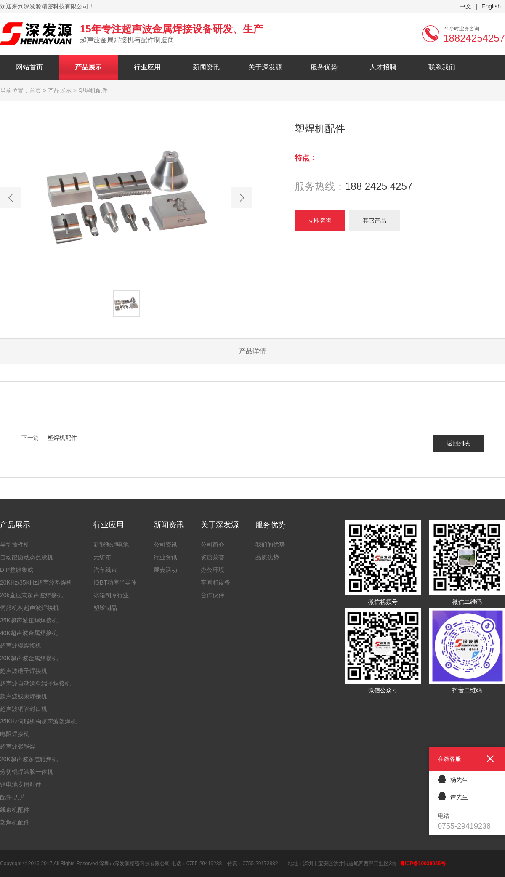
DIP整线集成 (16, 569)
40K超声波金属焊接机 (29, 633)
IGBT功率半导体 (115, 582)
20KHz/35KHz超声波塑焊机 (36, 582)
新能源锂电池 (111, 544)
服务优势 (324, 67)
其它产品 (374, 220)
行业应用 (147, 67)
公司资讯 (165, 544)
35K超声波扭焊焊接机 (29, 620)
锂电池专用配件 (20, 784)
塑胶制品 (105, 607)
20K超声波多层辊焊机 (29, 759)
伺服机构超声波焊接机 (29, 607)
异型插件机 (14, 544)
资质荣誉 (212, 557)
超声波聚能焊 (17, 746)
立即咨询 (320, 220)
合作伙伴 (212, 595)
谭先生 (453, 796)
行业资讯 (165, 557)
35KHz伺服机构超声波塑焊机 (38, 721)
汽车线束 (105, 569)
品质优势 (267, 557)
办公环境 (212, 569)
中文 (465, 6)
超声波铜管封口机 (23, 708)
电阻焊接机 (14, 734)
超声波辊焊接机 (20, 645)
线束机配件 (14, 809)
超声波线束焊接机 (23, 696)
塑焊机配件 (62, 437)
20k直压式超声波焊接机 (31, 595)
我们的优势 (270, 544)
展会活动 (165, 569)
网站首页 (29, 67)
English (491, 6)
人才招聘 (382, 67)
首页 (35, 90)
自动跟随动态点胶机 (26, 557)
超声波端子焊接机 (23, 670)
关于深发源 (265, 67)
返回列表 (458, 443)
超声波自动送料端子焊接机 (35, 683)
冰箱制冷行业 (111, 595)
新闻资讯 (206, 67)
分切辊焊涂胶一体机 (26, 771)
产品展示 (88, 67)
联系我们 (441, 67)
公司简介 (212, 544)
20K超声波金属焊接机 (29, 658)
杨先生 (453, 778)
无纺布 (102, 557)
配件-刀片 (13, 797)
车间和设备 (215, 582)
